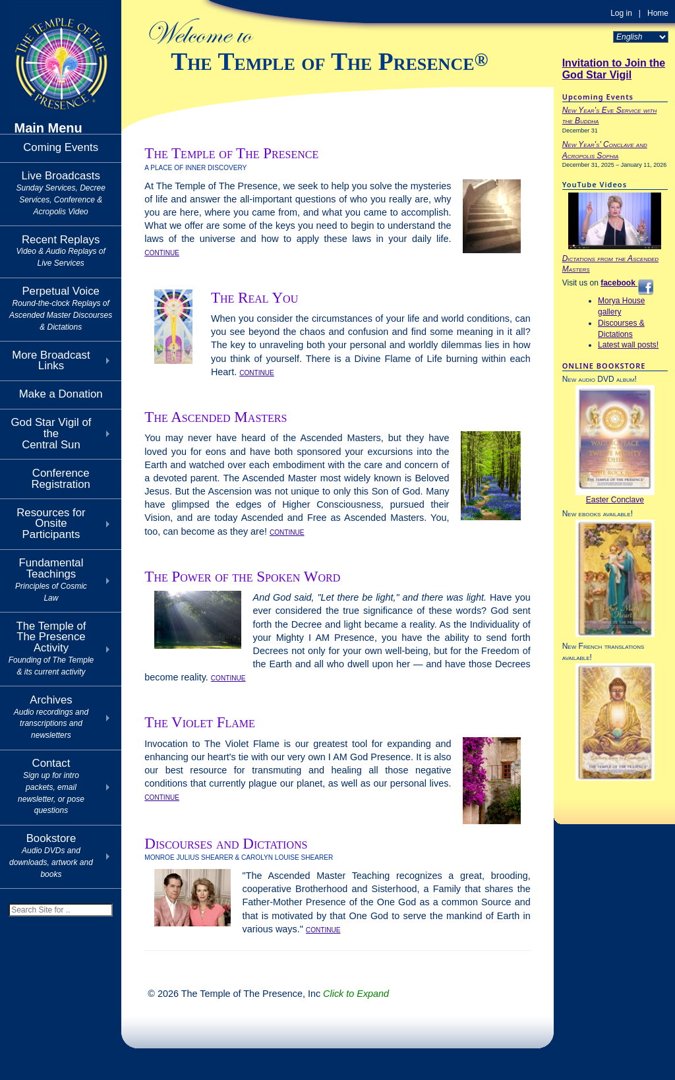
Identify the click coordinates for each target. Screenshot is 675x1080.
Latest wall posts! (628, 344)
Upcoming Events (597, 97)
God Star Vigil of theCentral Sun (51, 433)
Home (657, 13)
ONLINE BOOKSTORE (604, 366)
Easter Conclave (615, 499)
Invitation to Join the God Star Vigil (613, 68)
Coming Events (60, 147)
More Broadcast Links (51, 361)
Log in (621, 13)
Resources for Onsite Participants (50, 523)
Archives (51, 717)
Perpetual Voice (60, 308)
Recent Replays (60, 250)
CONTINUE (161, 252)
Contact (51, 786)
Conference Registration (60, 479)
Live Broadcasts (60, 192)
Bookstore (51, 855)
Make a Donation (61, 394)
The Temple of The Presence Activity (51, 648)
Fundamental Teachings (51, 579)
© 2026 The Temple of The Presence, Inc (268, 993)
